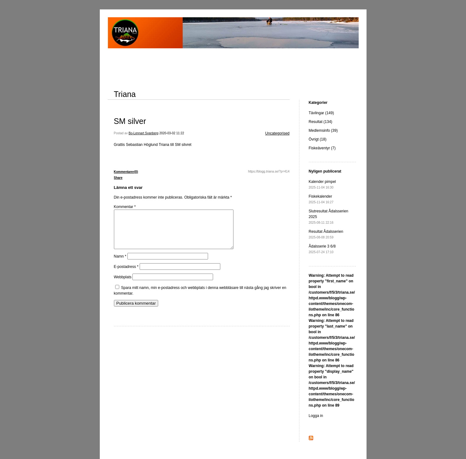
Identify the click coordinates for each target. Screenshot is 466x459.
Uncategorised (277, 133)
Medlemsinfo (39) (323, 130)
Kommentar (125, 207)
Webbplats (122, 284)
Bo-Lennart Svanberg (143, 133)
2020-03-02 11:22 (171, 133)
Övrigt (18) (318, 139)
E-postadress (126, 274)
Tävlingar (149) (321, 113)
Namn (120, 264)
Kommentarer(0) (126, 171)
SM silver (130, 121)
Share (118, 177)
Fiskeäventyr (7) (322, 148)
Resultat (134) (320, 122)
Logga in (316, 416)
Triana (125, 94)
